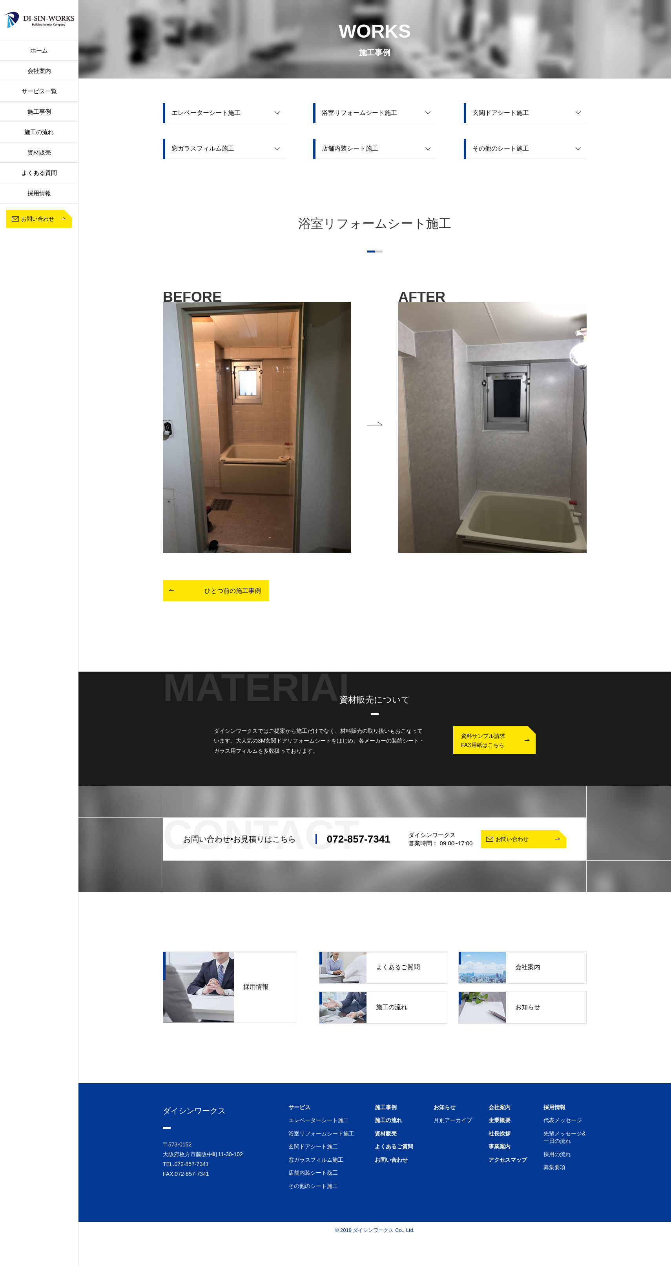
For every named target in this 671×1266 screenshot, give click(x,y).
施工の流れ (39, 132)
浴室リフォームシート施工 (321, 1133)
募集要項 (554, 1167)
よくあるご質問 (369, 967)
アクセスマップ (508, 1160)
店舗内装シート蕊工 (313, 1173)
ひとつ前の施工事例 (232, 590)
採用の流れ (557, 1154)
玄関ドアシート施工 (313, 1146)
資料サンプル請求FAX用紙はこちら (483, 740)
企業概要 (500, 1120)
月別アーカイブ (453, 1120)
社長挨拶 (500, 1133)
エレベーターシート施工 (318, 1120)
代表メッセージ (562, 1120)
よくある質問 (39, 172)
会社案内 (39, 70)
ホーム (39, 50)
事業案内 (500, 1146)
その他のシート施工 (313, 1186)
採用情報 (215, 987)
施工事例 (386, 1107)
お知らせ (499, 1007)
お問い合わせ (391, 1160)
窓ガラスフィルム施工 (315, 1160)
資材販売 (39, 152)
